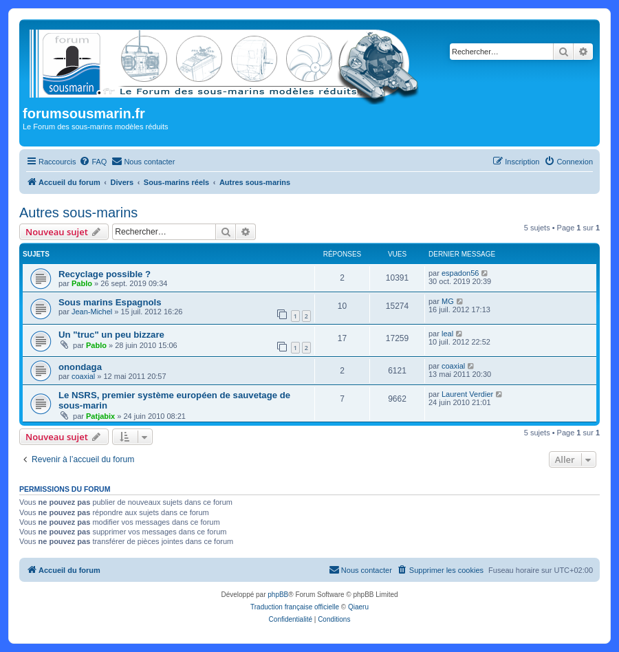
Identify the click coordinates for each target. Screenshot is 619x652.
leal (447, 333)
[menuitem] (93, 161)
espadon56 (460, 273)
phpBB (278, 594)
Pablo (82, 283)
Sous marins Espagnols (110, 302)
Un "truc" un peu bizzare (111, 334)
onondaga (80, 367)
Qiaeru (358, 607)
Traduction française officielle (294, 607)
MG (448, 301)
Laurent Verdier (467, 394)
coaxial (83, 376)
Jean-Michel (92, 311)
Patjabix (100, 416)
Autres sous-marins (78, 212)
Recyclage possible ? (104, 274)
